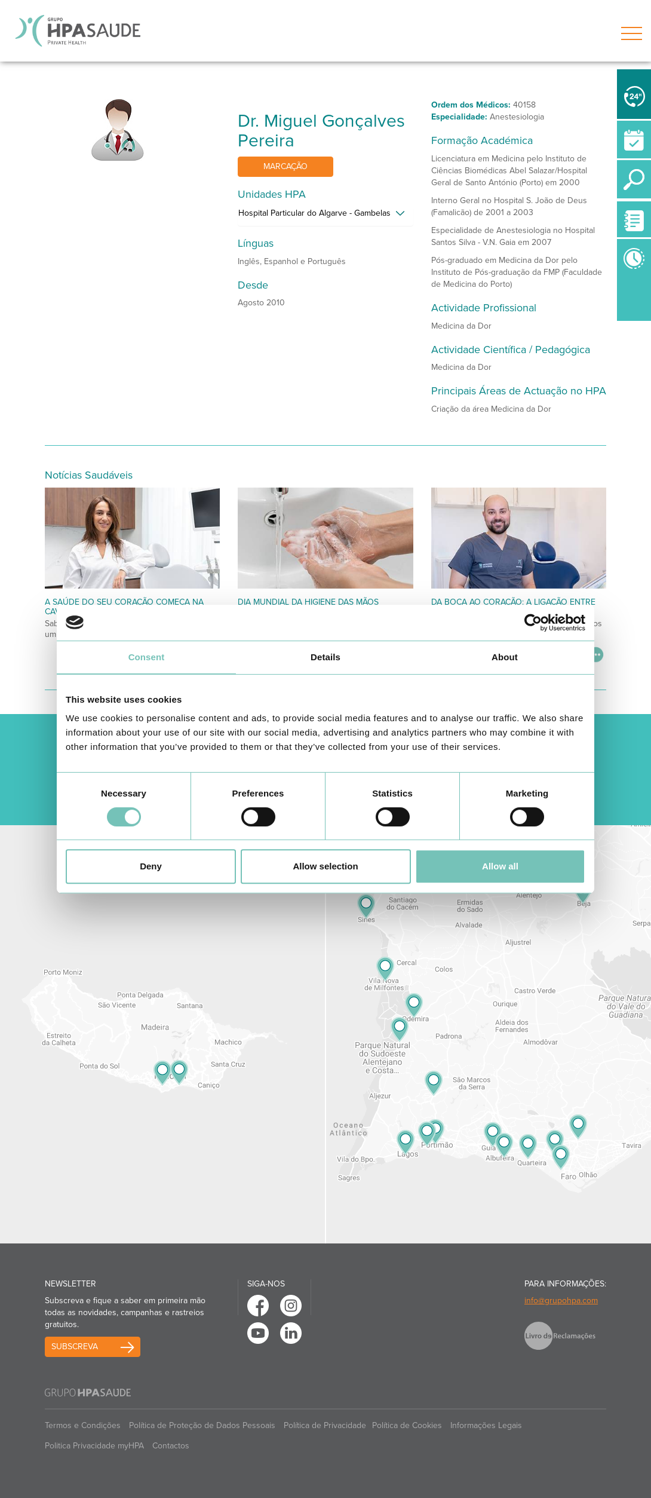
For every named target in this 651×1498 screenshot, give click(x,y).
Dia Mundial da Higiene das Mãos (308, 602)
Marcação (285, 166)
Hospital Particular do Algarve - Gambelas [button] (314, 213)
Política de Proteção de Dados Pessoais (202, 1425)
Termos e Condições (83, 1425)
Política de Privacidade (325, 1425)
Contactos (170, 1446)
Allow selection (325, 866)
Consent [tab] (146, 657)
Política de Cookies (407, 1425)
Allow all (500, 866)
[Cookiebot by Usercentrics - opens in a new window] (533, 623)
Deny (151, 866)
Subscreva (74, 1346)
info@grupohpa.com (561, 1300)
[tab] (325, 216)
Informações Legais (486, 1425)
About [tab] (505, 657)
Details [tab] (325, 657)
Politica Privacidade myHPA (94, 1446)
